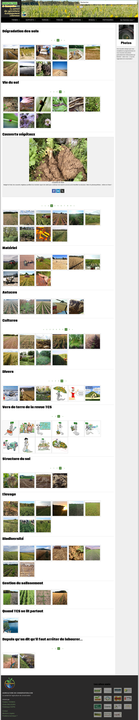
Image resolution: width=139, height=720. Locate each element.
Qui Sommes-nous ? (127, 20)
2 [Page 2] (48, 205)
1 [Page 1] (54, 40)
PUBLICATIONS (75, 20)
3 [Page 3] (61, 40)
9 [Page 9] (70, 205)
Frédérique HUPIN (8, 707)
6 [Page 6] (61, 205)
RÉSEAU (92, 20)
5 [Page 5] (59, 329)
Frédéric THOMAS (8, 702)
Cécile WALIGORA (8, 704)
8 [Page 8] (67, 205)
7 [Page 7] (64, 205)
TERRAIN (45, 20)
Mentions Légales (8, 713)
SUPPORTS (30, 20)
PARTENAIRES (108, 20)
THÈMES (15, 20)
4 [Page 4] (54, 205)
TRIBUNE (59, 20)
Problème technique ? (9, 716)
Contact (5, 711)
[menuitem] (4, 20)
